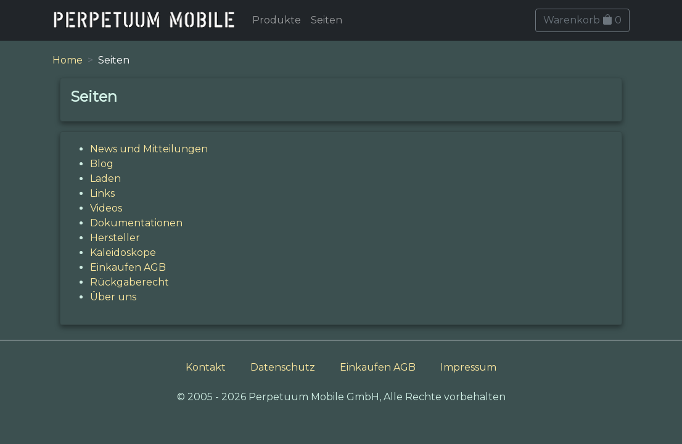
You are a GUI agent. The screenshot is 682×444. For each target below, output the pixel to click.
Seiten (326, 20)
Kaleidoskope (123, 252)
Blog (101, 164)
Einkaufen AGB (128, 267)
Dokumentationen (136, 223)
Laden (105, 178)
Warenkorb (582, 20)
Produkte (276, 20)
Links (102, 193)
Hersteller (115, 238)
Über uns (113, 297)
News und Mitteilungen (149, 149)
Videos (106, 208)
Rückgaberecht (129, 282)
